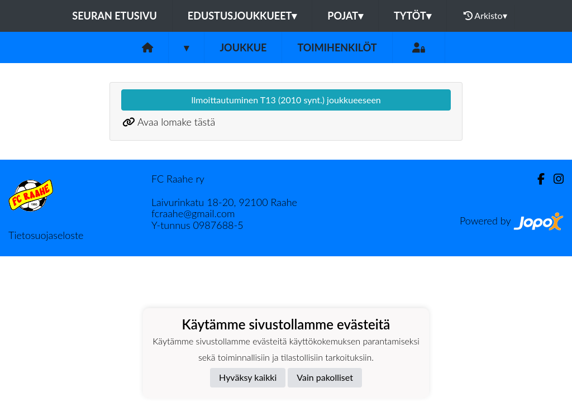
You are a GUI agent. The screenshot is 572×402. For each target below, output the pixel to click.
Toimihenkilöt (336, 47)
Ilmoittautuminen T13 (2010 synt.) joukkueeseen (286, 99)
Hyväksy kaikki (248, 377)
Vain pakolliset (325, 377)
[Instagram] (554, 179)
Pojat (345, 15)
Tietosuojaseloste (45, 235)
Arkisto (485, 15)
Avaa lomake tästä (176, 122)
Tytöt (412, 15)
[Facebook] (536, 179)
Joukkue (243, 47)
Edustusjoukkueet (242, 15)
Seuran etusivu (114, 15)
